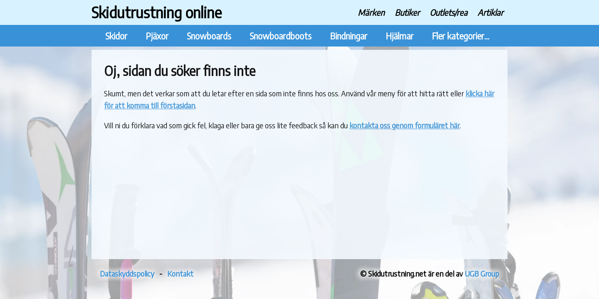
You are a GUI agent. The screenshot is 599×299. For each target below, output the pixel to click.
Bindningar (348, 36)
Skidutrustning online (157, 12)
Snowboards (209, 36)
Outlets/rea (449, 12)
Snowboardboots (281, 36)
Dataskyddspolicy (127, 273)
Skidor (116, 36)
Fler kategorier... (460, 36)
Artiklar (490, 12)
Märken (371, 12)
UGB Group (482, 273)
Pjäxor (157, 36)
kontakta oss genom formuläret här (404, 125)
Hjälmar (399, 36)
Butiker (407, 12)
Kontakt (180, 273)
